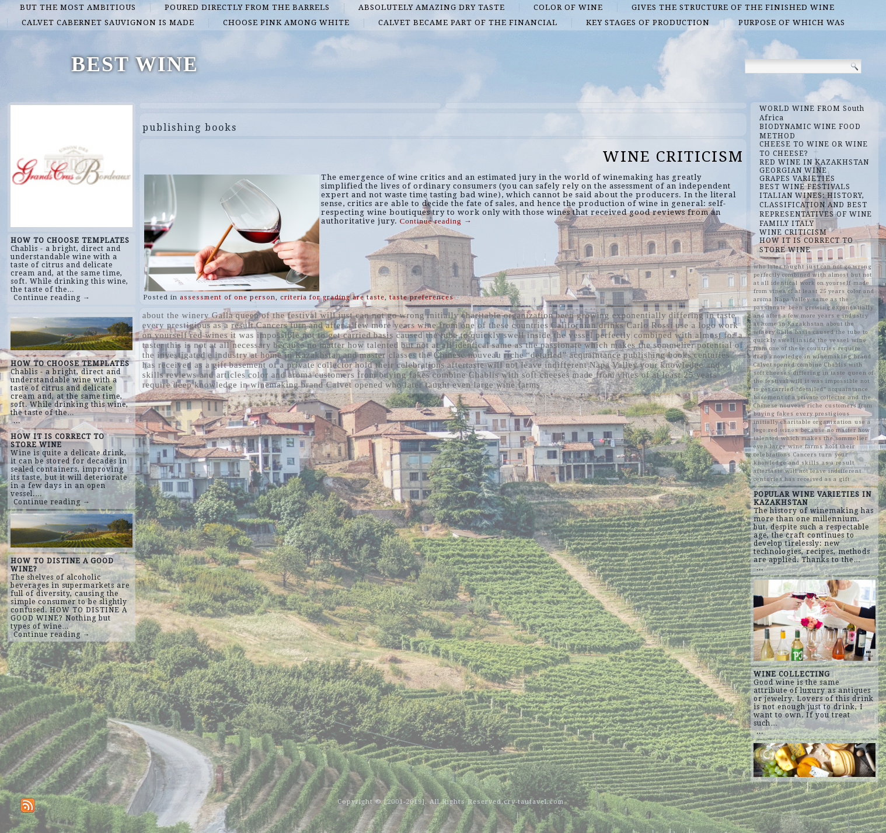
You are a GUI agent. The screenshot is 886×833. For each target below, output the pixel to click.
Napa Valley (613, 365)
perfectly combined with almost (658, 335)
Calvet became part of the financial (467, 22)
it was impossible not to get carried (301, 335)
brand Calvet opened (342, 384)
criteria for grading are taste (332, 297)
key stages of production (648, 22)
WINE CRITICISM (673, 156)
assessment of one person (227, 297)
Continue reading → (51, 298)
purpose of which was (791, 22)
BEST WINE (134, 64)
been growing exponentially (611, 315)
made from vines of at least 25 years (645, 374)
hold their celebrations (400, 365)
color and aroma (280, 374)
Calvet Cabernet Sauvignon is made (108, 22)
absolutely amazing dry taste (431, 7)
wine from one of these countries (483, 325)
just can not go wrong (381, 315)
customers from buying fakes (372, 374)
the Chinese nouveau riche (471, 355)
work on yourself (825, 283)
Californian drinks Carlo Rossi (612, 325)
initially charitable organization (490, 315)
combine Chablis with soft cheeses (501, 374)
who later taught (417, 384)
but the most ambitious (78, 7)
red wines (209, 335)
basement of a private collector (291, 365)
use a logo (695, 325)
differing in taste (702, 315)
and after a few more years (362, 325)
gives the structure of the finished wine (733, 7)
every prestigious (176, 325)
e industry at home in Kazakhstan (274, 355)
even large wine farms (496, 384)
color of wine (568, 7)
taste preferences (421, 297)
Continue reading (436, 221)
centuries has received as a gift (802, 479)
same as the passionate (537, 345)
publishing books (657, 355)
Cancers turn (281, 325)
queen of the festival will (286, 315)
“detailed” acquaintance (574, 355)
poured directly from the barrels (247, 7)
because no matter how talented (336, 345)
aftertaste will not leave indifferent (517, 365)
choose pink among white (286, 22)
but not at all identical (445, 345)
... (16, 421)
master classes (388, 355)
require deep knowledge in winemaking (220, 384)
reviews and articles (206, 374)
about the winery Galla (187, 315)
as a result (233, 325)
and (350, 355)
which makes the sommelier (639, 345)
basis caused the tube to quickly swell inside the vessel (483, 335)
